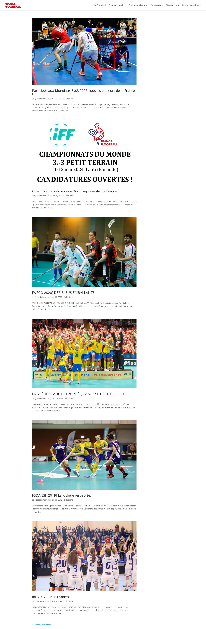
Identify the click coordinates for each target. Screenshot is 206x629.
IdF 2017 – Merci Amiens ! (52, 596)
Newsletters (172, 5)
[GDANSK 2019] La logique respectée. (61, 495)
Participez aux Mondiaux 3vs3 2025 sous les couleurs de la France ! (83, 92)
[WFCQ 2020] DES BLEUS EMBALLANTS (63, 292)
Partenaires (157, 5)
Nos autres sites (190, 5)
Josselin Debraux (42, 98)
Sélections (70, 98)
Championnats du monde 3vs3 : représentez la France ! (75, 191)
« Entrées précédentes (41, 624)
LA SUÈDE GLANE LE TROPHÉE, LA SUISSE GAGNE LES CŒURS (81, 394)
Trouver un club (117, 5)
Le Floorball (100, 5)
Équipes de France (138, 5)
